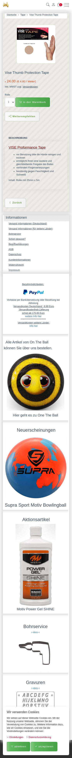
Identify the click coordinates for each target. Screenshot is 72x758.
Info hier (33, 326)
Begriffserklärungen (19, 244)
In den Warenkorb (32, 102)
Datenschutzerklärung (38, 737)
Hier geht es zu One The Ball (35, 415)
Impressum (14, 270)
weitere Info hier (33, 316)
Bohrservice (15, 234)
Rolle (7, 94)
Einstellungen (15, 737)
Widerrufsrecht (16, 265)
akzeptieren (44, 746)
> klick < (35, 632)
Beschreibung (18, 138)
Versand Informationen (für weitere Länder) (31, 228)
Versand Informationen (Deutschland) (28, 223)
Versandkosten (30, 86)
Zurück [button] (15, 202)
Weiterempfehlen (22, 116)
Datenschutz (15, 254)
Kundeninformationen (20, 259)
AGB (11, 249)
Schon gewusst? (17, 239)
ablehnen (18, 746)
